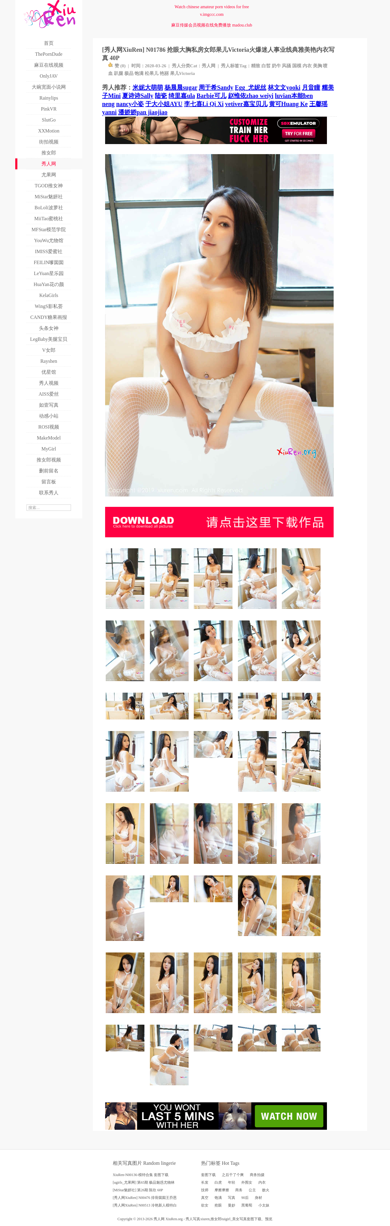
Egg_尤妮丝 (250, 87)
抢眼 (218, 1205)
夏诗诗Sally (137, 95)
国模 (296, 65)
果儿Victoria (182, 73)
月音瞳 (311, 87)
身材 (258, 1198)
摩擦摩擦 (221, 1190)
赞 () (117, 65)
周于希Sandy (216, 87)
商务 (239, 1190)
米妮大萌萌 (148, 87)
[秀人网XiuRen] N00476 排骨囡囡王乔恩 (145, 1198)
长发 (204, 1182)
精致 (255, 65)
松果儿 (151, 73)
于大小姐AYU (164, 104)
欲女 (204, 1205)
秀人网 (208, 65)
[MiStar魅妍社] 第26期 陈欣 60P (138, 1190)
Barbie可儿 (211, 95)
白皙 (266, 65)
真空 (204, 1198)
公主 (252, 1190)
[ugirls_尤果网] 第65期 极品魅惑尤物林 (144, 1182)
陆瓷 (161, 95)
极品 (128, 73)
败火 (265, 1190)
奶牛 (276, 65)
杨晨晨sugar (181, 87)
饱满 (139, 73)
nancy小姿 (130, 104)
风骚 (286, 65)
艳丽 (164, 73)
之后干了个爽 (233, 1175)
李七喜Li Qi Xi (204, 104)
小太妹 (263, 1205)
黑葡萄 (246, 1205)
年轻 (231, 1182)
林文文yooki (284, 87)
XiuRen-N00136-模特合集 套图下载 (140, 1175)
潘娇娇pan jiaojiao (143, 112)
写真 (231, 1198)
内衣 (307, 65)
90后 (245, 1198)
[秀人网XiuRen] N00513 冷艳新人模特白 (145, 1205)
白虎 (218, 1182)
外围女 (246, 1182)
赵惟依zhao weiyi (250, 95)
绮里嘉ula (181, 95)
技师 (204, 1190)
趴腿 (118, 73)
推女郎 (216, 1219)
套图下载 (208, 1175)
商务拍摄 (257, 1175)
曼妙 (231, 1205)
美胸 (317, 65)
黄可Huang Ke (288, 104)
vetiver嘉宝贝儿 (246, 104)
